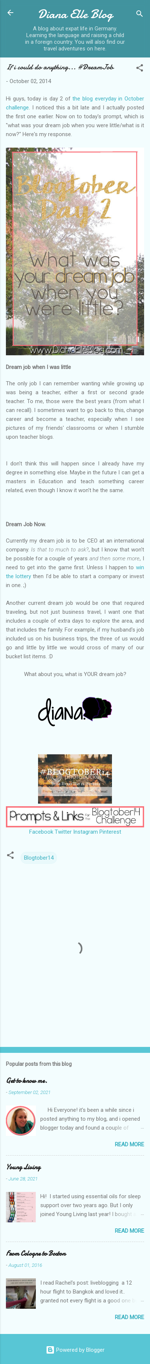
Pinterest (110, 831)
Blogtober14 (39, 857)
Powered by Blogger (75, 1350)
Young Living (23, 1167)
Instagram (85, 831)
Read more (129, 1144)
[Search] (139, 15)
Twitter (63, 831)
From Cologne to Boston (35, 1253)
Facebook (41, 831)
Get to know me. (26, 1080)
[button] (139, 69)
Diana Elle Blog (75, 14)
